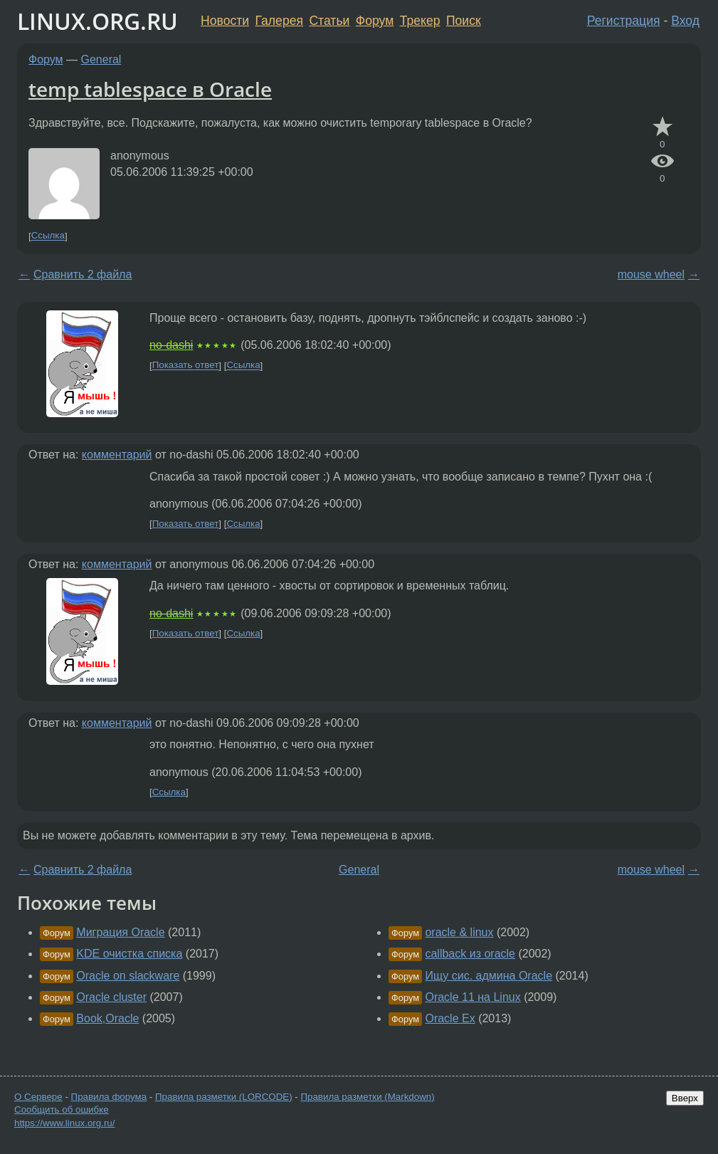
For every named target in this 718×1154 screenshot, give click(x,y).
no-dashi (171, 345)
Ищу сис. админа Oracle (488, 976)
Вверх (685, 1098)
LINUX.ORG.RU (97, 21)
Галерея (279, 21)
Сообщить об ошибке (61, 1109)
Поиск (463, 21)
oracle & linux (459, 932)
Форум (375, 21)
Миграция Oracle (120, 932)
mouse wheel (651, 274)
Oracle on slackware (127, 976)
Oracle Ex (450, 1018)
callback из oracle (470, 954)
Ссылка (48, 236)
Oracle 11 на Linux (472, 997)
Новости (225, 21)
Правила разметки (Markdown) (367, 1096)
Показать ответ (185, 365)
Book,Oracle (107, 1018)
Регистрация (623, 21)
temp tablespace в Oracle (150, 89)
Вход (685, 21)
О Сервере (38, 1096)
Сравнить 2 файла (82, 274)
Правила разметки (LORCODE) (223, 1096)
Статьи (329, 21)
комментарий (117, 455)
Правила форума (109, 1096)
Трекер (420, 21)
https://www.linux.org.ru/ (64, 1123)
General (101, 59)
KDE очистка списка (129, 954)
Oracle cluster (111, 997)
